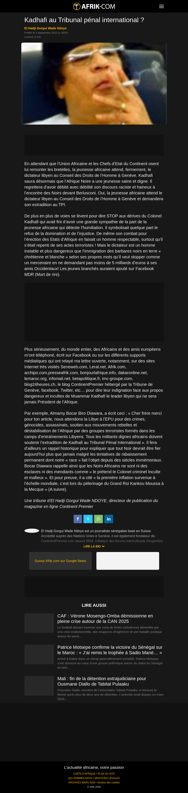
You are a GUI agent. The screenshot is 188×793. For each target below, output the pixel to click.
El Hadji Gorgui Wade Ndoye (45, 28)
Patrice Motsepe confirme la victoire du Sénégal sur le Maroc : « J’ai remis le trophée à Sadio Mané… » (110, 650)
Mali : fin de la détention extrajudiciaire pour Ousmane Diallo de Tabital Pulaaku (102, 681)
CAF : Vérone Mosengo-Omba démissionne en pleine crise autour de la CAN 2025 (105, 618)
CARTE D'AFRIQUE (84, 773)
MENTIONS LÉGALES (107, 778)
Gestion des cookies (108, 782)
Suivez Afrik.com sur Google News (60, 561)
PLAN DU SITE (106, 773)
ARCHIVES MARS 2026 (81, 782)
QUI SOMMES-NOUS (80, 778)
